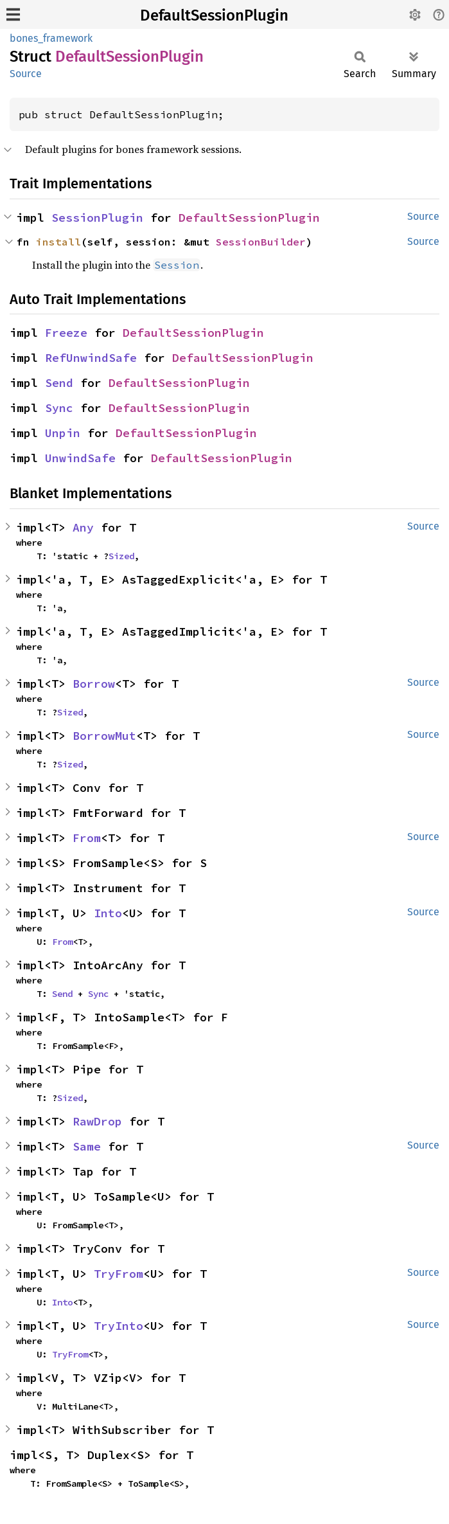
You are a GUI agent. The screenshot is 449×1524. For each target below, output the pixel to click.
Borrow (94, 683)
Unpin (62, 433)
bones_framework (51, 38)
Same (87, 1146)
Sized (121, 556)
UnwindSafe (80, 458)
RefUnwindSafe (91, 357)
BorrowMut (104, 735)
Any (83, 527)
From (87, 837)
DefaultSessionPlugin (214, 15)
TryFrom (118, 1273)
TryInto (118, 1325)
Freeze (66, 332)
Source (26, 73)
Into (108, 913)
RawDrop (97, 1121)
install (58, 241)
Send (59, 382)
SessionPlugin (97, 217)
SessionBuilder (261, 241)
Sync (59, 407)
